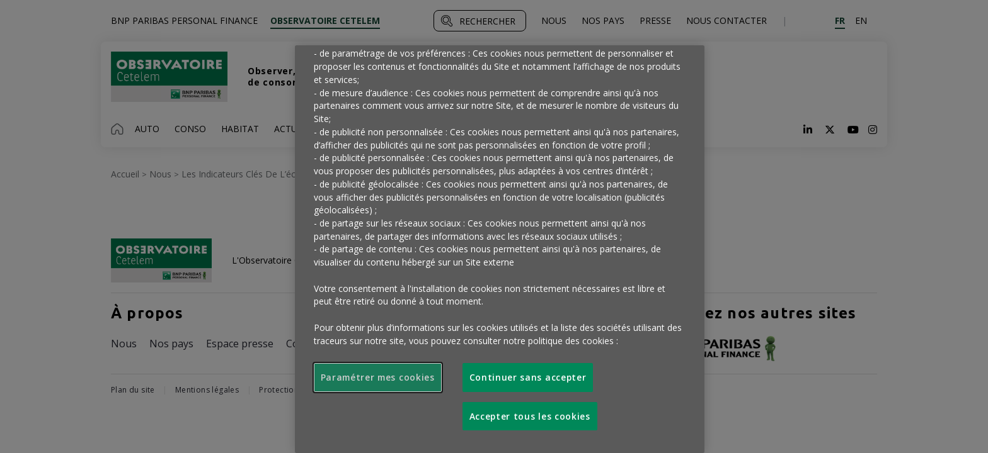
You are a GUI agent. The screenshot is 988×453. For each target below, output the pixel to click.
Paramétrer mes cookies (378, 377)
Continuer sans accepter (528, 377)
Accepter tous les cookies (529, 416)
